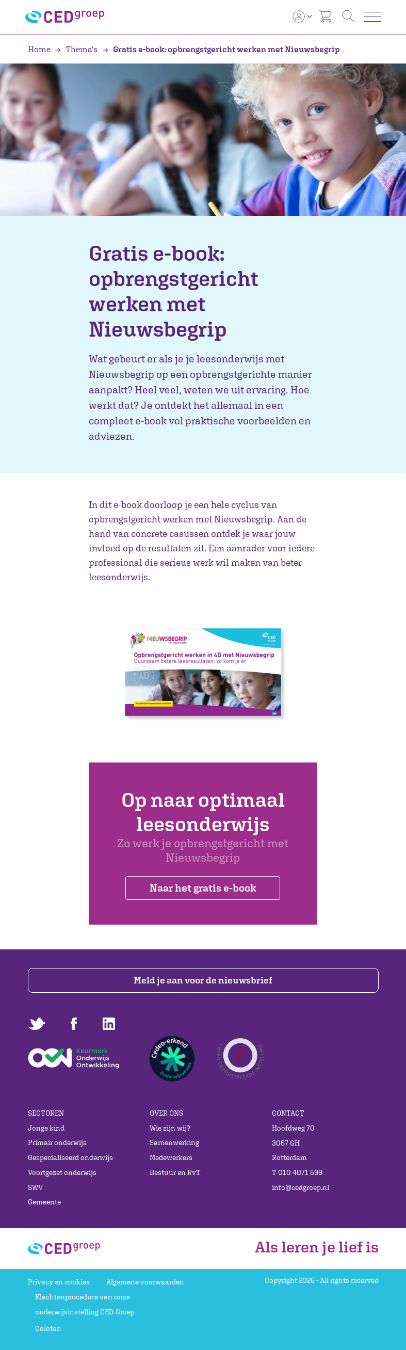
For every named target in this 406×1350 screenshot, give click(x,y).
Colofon (48, 1328)
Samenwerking (174, 1142)
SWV (35, 1187)
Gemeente (44, 1202)
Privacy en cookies (59, 1282)
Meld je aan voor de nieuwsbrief (203, 980)
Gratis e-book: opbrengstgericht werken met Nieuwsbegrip (221, 49)
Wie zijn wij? (170, 1128)
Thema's (77, 49)
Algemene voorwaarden (145, 1282)
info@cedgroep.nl (300, 1187)
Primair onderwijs (57, 1142)
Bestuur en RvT (175, 1172)
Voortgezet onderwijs (62, 1172)
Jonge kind (46, 1128)
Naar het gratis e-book (203, 888)
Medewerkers (171, 1157)
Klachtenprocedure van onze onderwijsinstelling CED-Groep (85, 1304)
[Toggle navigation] (372, 16)
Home (40, 49)
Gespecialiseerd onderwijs (70, 1157)
